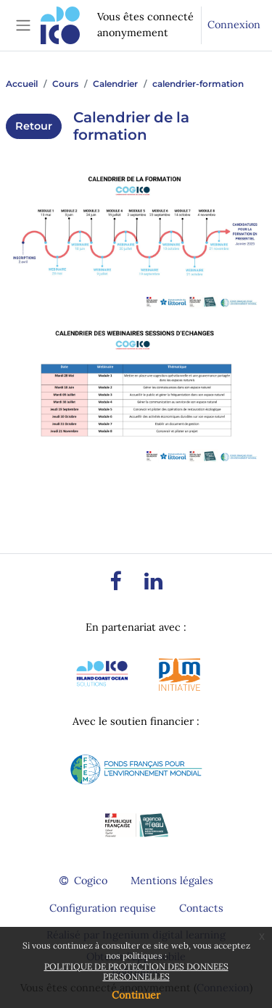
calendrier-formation (198, 83)
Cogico (83, 880)
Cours (65, 83)
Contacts (201, 908)
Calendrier (115, 83)
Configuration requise (102, 908)
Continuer (136, 994)
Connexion (233, 24)
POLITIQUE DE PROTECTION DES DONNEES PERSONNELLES (136, 971)
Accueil (22, 83)
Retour (33, 126)
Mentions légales (172, 880)
